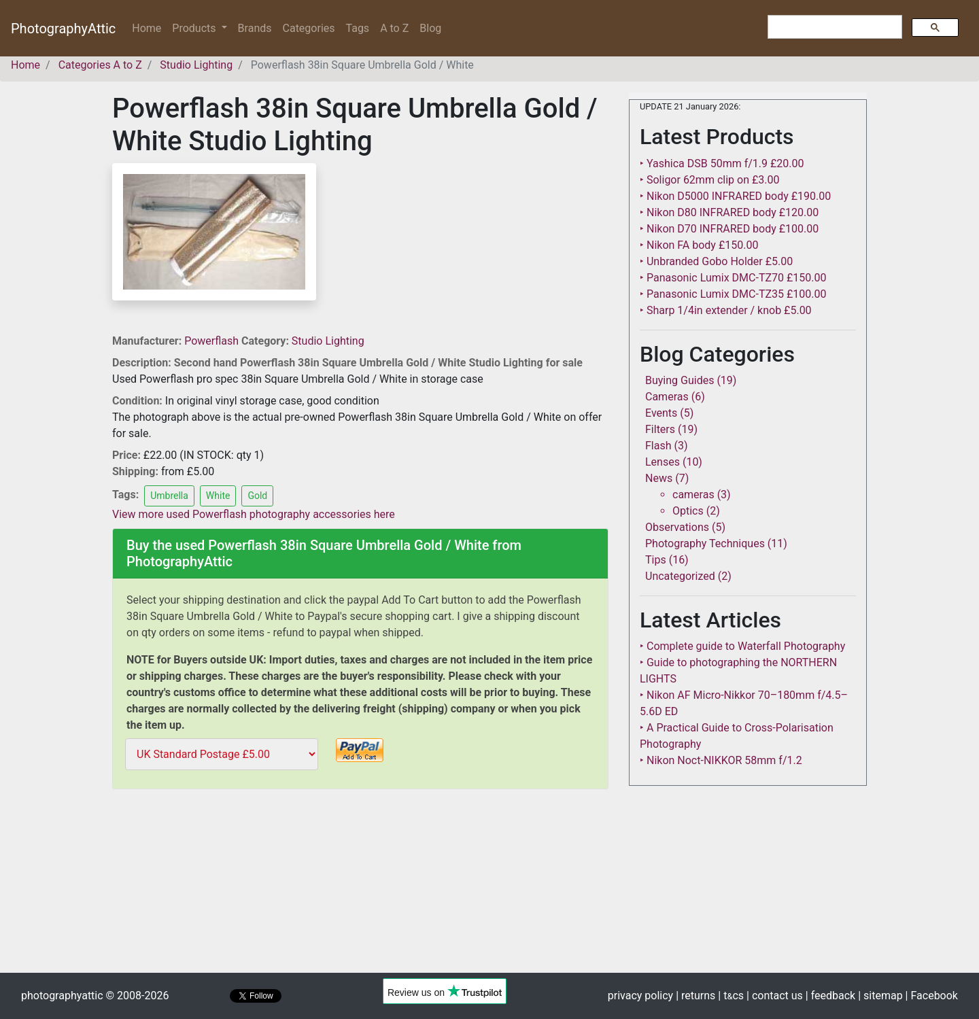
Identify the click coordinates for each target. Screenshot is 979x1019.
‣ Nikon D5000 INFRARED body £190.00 (735, 196)
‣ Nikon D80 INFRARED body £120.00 (729, 212)
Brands (255, 28)
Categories (309, 28)
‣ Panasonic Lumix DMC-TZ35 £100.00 (733, 294)
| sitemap (880, 995)
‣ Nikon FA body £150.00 (699, 245)
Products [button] (195, 28)
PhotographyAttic (63, 28)
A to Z (394, 28)
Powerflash (212, 340)
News (658, 478)
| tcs (731, 995)
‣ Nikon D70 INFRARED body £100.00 (729, 228)
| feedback (830, 995)
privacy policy (640, 995)
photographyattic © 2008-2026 (95, 995)
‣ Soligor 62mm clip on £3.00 (709, 179)
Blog (430, 28)
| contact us (774, 995)
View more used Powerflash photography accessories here (253, 514)
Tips (655, 559)
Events (661, 413)
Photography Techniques (705, 543)
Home (149, 27)
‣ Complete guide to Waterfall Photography (742, 646)
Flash (658, 445)
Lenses (662, 461)
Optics (688, 510)
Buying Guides (679, 380)
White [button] (218, 495)
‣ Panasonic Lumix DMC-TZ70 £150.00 (733, 277)
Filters (660, 429)
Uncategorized (680, 576)
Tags (358, 28)
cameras (693, 494)
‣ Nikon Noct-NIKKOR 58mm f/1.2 (721, 760)
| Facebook (932, 995)
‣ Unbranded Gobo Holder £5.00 (716, 261)
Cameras (667, 396)
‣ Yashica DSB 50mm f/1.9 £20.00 (722, 163)
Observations (677, 527)
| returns (695, 995)
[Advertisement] (360, 890)
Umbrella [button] (169, 495)
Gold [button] (257, 495)
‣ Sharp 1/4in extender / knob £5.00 (726, 310)
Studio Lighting (328, 340)
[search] (833, 27)
